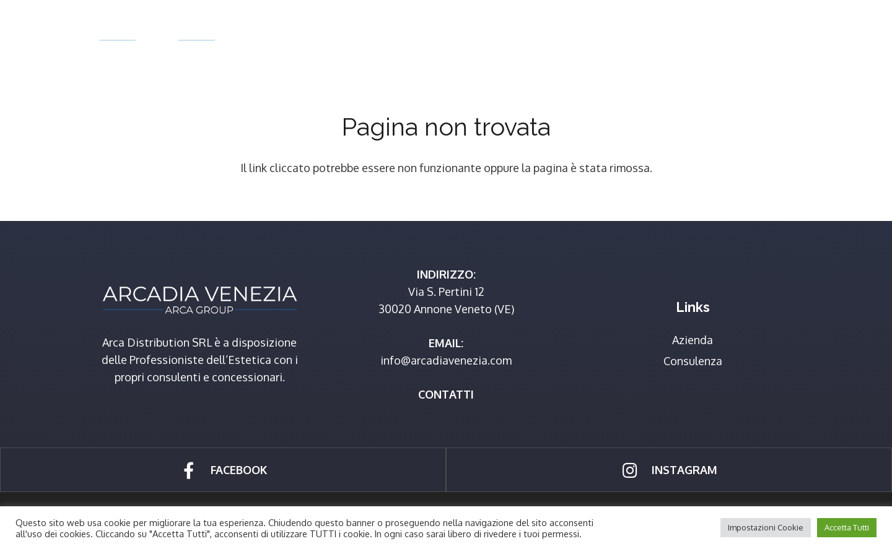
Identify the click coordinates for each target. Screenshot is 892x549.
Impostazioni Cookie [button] (765, 527)
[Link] (157, 34)
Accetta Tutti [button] (846, 527)
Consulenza (692, 361)
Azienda (692, 340)
